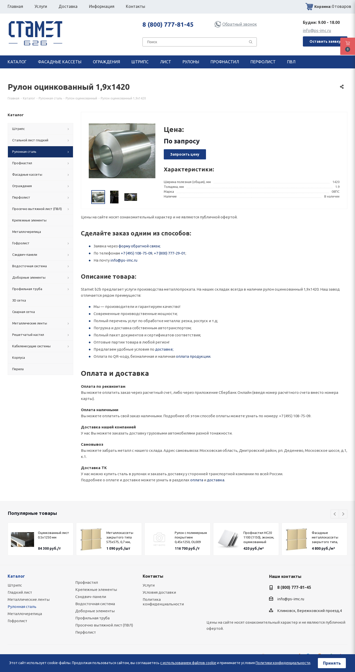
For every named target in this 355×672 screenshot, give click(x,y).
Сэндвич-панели (90, 596)
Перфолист (85, 632)
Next (343, 514)
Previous (335, 514)
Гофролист (17, 621)
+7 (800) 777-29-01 (169, 253)
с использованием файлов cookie (188, 663)
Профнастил (86, 582)
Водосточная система (95, 604)
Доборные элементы (95, 611)
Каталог (16, 576)
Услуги (149, 585)
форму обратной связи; (139, 246)
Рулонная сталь (22, 606)
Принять (332, 663)
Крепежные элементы (96, 589)
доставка (215, 480)
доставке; (164, 349)
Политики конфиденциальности (283, 663)
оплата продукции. (193, 356)
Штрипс (15, 585)
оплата (196, 480)
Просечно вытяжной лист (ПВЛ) (104, 625)
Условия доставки (159, 592)
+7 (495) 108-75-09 (136, 253)
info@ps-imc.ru (317, 30)
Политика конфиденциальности (163, 601)
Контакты (153, 576)
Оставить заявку (325, 41)
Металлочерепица (25, 613)
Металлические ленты (29, 599)
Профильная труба (92, 618)
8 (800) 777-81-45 (168, 24)
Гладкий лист (20, 592)
